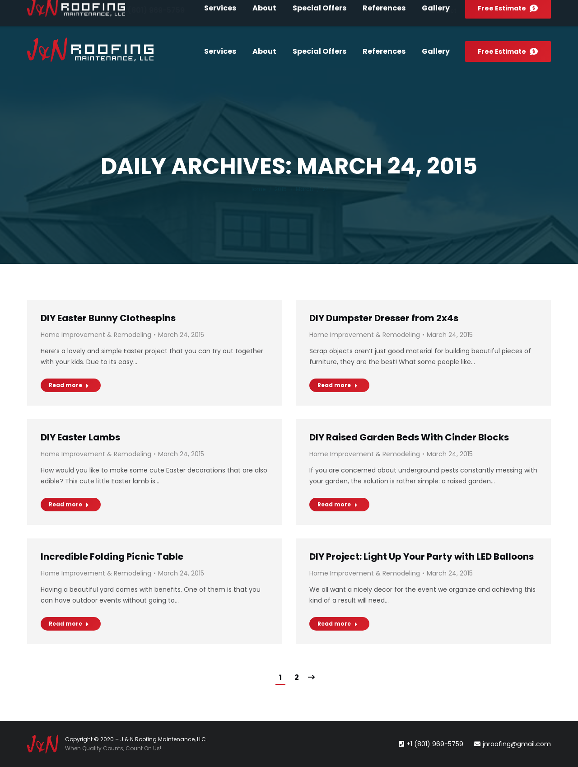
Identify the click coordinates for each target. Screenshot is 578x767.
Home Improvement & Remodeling (96, 334)
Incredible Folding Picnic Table (112, 556)
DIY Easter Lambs (80, 437)
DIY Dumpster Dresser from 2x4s (383, 318)
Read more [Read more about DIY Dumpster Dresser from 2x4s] (337, 385)
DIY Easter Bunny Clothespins (108, 318)
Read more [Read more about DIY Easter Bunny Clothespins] (69, 385)
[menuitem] (444, 10)
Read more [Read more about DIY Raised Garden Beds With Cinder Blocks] (337, 504)
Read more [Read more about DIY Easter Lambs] (69, 504)
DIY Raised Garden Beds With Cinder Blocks (409, 437)
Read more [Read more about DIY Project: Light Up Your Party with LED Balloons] (337, 623)
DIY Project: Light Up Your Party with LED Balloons (421, 556)
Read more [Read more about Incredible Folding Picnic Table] (69, 623)
